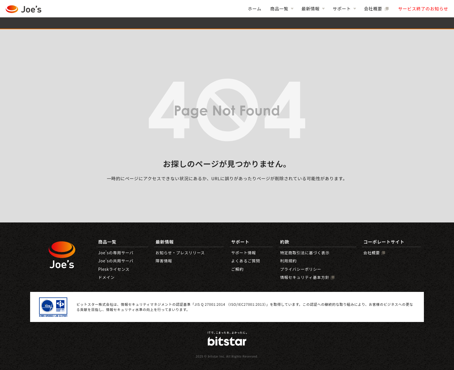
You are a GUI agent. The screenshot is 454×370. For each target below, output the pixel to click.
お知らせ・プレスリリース (180, 252)
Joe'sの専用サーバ (115, 252)
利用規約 (288, 261)
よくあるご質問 (245, 261)
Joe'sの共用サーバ (115, 261)
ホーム (254, 8)
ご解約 (237, 269)
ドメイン (106, 277)
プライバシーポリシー (300, 269)
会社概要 (373, 8)
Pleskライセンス (113, 269)
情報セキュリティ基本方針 (304, 277)
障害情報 (163, 261)
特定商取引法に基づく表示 (304, 252)
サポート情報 (243, 252)
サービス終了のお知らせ (423, 8)
